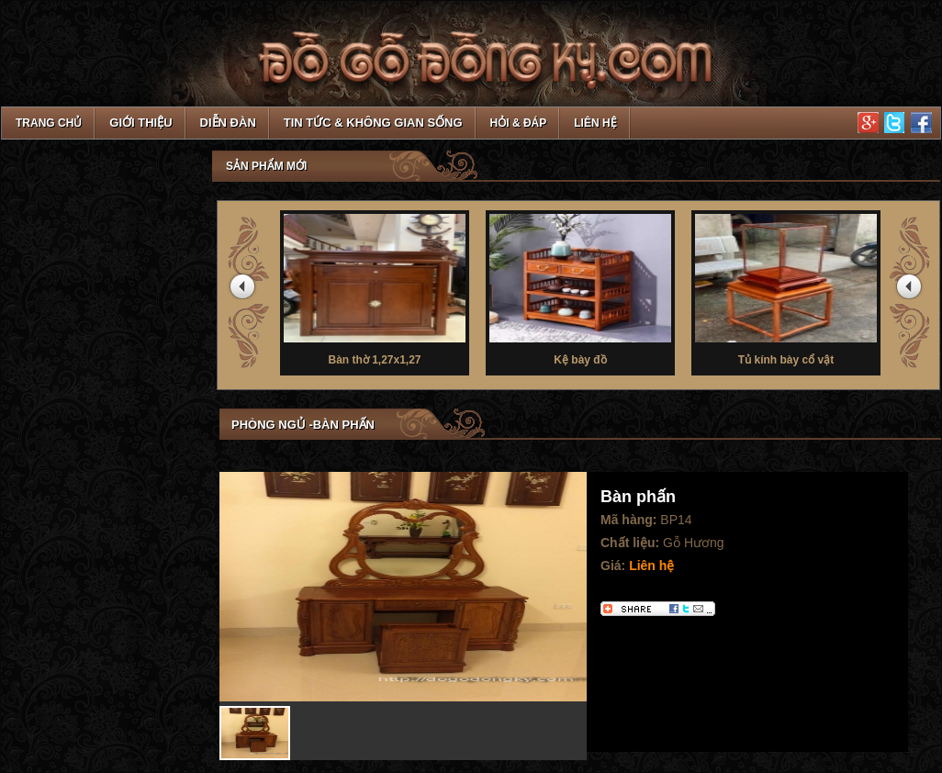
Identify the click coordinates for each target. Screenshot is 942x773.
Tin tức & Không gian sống (373, 122)
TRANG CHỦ (49, 123)
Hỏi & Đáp (518, 123)
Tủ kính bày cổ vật (785, 288)
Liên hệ (595, 123)
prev (245, 290)
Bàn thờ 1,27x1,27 (374, 288)
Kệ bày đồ (580, 288)
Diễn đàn (228, 122)
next (911, 290)
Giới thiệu (140, 122)
